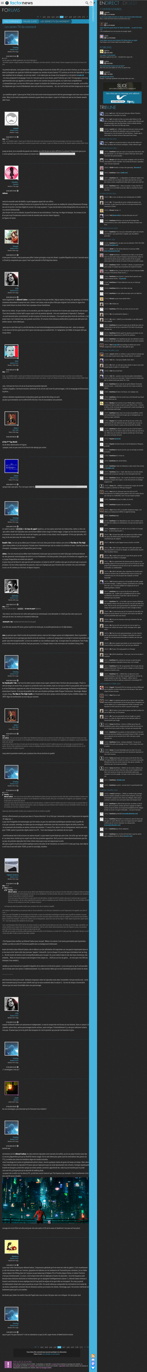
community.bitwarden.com (132, 848)
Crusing (15, 47)
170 (77, 17)
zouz (16, 361)
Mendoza (15, 1256)
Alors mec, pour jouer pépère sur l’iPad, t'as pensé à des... (118, 67)
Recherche (85, 3)
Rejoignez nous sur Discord (96, 1359)
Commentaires (113, 9)
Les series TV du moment (55, 21)
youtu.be (129, 287)
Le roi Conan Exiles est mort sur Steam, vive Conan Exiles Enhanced (123, 17)
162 (42, 17)
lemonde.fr (140, 169)
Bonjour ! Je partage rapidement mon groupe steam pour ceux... (120, 78)
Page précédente (39, 17)
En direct (112, 3)
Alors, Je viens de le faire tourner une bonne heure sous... (118, 18)
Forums (108, 47)
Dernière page (88, 17)
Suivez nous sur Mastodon (96, 1363)
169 (73, 17)
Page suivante (85, 17)
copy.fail (119, 356)
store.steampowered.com (114, 255)
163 (46, 17)
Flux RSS (96, 1356)
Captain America (12, 875)
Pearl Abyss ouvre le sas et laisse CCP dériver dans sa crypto (121, 40)
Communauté (96, 675)
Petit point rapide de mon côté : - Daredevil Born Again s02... (119, 57)
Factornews (12, 21)
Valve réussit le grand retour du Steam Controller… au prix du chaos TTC (122, 28)
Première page (36, 17)
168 (68, 17)
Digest (133, 3)
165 (55, 17)
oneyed (15, 128)
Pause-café (30, 21)
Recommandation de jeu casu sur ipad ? (115, 66)
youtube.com (120, 249)
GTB (16, 288)
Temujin (15, 246)
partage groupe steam (109, 76)
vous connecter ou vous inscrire (50, 1354)
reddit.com (127, 175)
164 (51, 17)
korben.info (119, 219)
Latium (109, 36)
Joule (16, 1098)
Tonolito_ (15, 182)
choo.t (16, 428)
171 (81, 17)
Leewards (109, 12)
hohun (16, 476)
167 (64, 17)
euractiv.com (131, 870)
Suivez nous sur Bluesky (96, 1367)
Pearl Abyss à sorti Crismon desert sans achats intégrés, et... (119, 42)
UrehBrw (109, 61)
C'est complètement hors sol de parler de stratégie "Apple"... (119, 31)
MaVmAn (15, 596)
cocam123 (110, 72)
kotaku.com (123, 809)
